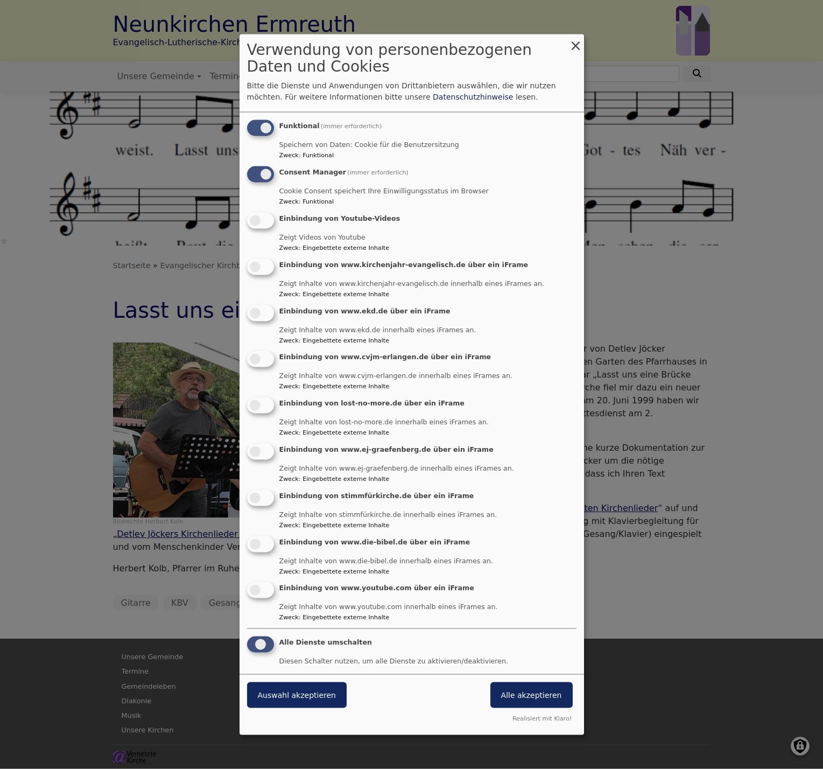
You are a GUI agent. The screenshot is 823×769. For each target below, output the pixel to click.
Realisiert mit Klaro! (542, 718)
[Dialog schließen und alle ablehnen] (576, 41)
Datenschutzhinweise (473, 97)
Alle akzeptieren (531, 695)
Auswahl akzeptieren (297, 695)
